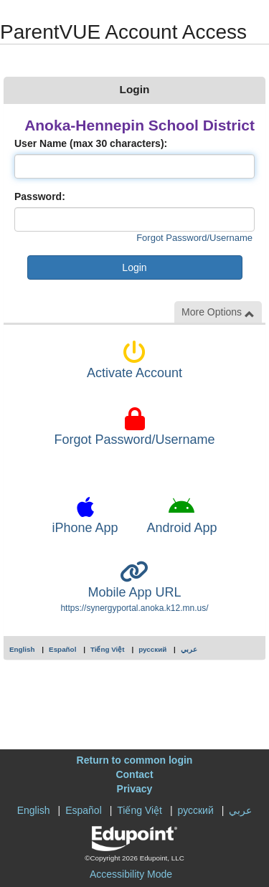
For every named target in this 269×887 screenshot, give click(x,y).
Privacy (135, 788)
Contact (134, 774)
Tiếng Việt (107, 649)
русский (152, 649)
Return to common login (135, 760)
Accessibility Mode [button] (131, 874)
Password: (39, 196)
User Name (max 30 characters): (90, 143)
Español (62, 649)
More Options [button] (218, 312)
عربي (189, 649)
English (22, 649)
